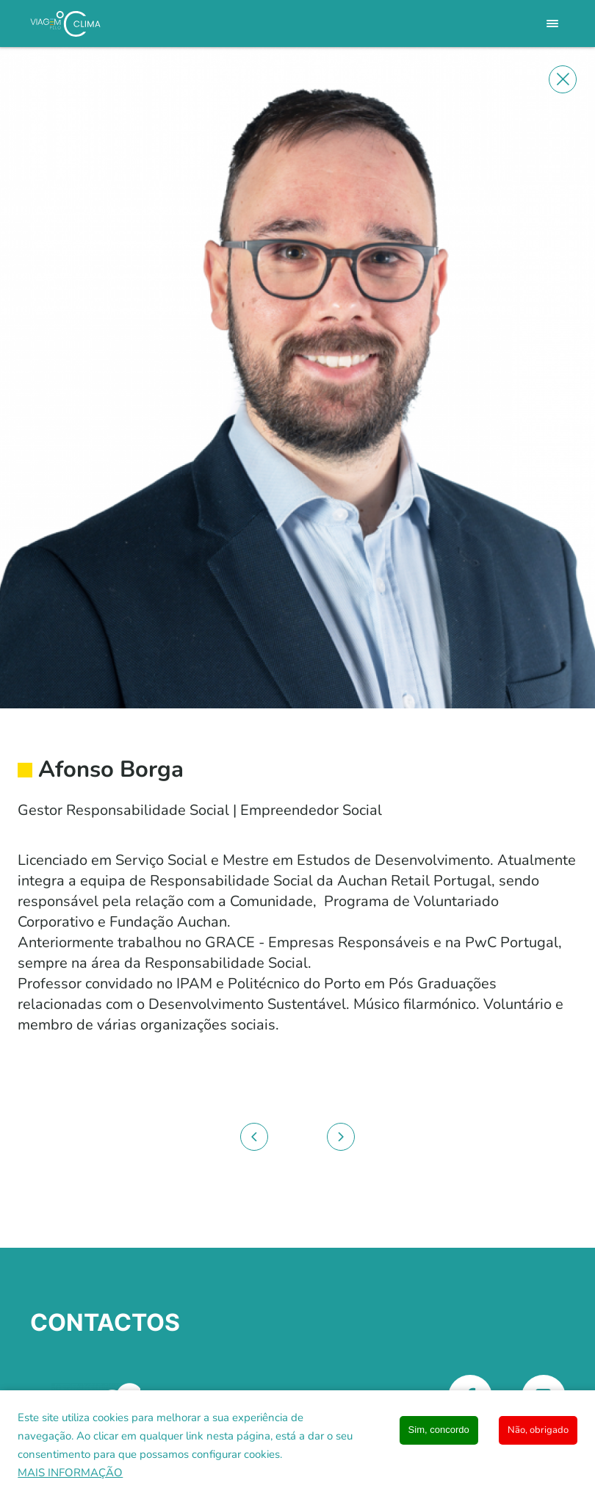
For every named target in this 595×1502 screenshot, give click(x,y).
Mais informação (70, 1472)
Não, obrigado (538, 1430)
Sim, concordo (438, 1429)
